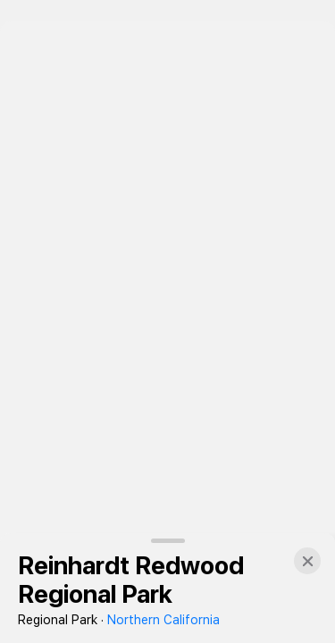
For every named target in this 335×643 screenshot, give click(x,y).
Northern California (163, 620)
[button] (307, 560)
